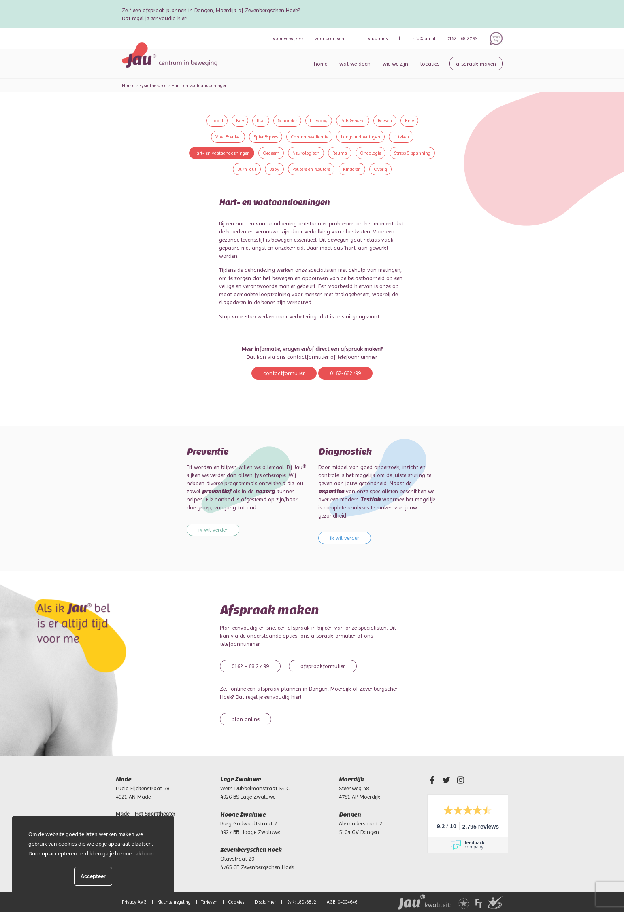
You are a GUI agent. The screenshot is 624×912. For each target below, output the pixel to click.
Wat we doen (355, 63)
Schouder (287, 120)
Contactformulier (284, 373)
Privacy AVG (134, 902)
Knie (409, 120)
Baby (274, 169)
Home (320, 63)
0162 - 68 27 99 (462, 38)
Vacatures (378, 38)
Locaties (429, 63)
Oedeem (271, 153)
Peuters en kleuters (311, 169)
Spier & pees (265, 137)
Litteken (401, 137)
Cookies (236, 902)
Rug (261, 120)
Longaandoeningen (360, 137)
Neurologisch (305, 153)
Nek (240, 120)
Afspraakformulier (322, 666)
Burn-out (246, 169)
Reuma (339, 153)
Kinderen (352, 169)
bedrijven (329, 38)
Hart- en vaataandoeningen (222, 153)
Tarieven (209, 902)
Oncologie (370, 153)
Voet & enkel (228, 137)
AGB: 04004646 (342, 902)
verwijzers (288, 38)
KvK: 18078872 (301, 902)
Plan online (246, 719)
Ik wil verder (213, 529)
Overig (380, 169)
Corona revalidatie (309, 137)
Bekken (385, 120)
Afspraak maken (476, 63)
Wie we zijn (395, 63)
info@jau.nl (423, 38)
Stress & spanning (412, 153)
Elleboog (319, 120)
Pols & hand (353, 120)
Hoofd (217, 120)
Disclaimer (265, 902)
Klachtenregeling (174, 902)
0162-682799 (345, 373)
